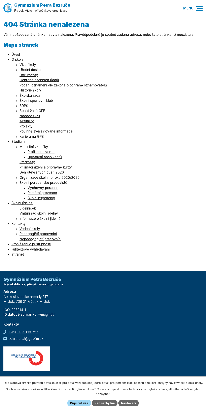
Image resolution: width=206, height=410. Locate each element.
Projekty (26, 126)
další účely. (195, 382)
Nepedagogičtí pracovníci (40, 239)
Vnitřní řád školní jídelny (39, 213)
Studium (18, 142)
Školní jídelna (22, 203)
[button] (199, 8)
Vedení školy (30, 229)
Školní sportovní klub (36, 101)
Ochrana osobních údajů (39, 80)
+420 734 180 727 (23, 332)
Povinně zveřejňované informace (46, 131)
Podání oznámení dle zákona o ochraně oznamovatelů (63, 85)
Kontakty (18, 224)
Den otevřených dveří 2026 (42, 172)
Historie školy (30, 90)
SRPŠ (24, 106)
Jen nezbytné (105, 403)
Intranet (17, 254)
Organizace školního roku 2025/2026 (50, 178)
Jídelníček (28, 208)
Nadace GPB (30, 116)
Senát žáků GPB (32, 111)
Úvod (15, 54)
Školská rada (30, 96)
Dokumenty (29, 75)
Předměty (27, 162)
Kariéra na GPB (32, 137)
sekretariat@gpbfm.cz (26, 339)
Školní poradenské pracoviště (43, 183)
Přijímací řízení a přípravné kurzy (46, 167)
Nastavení (128, 403)
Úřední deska (30, 70)
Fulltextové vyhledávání (30, 249)
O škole (17, 60)
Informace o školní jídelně (40, 219)
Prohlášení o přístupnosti (31, 244)
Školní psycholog (41, 198)
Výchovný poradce (43, 188)
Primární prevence (42, 193)
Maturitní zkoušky (34, 147)
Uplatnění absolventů (45, 157)
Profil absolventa (41, 152)
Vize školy (28, 65)
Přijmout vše (79, 403)
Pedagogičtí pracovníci (38, 234)
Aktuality (27, 121)
